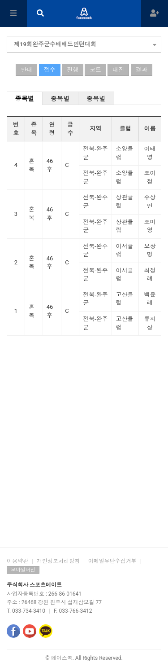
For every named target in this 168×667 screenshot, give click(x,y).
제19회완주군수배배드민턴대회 (85, 43)
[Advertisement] (84, 454)
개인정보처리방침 (58, 561)
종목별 (24, 98)
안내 (26, 69)
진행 (72, 69)
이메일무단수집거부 (112, 561)
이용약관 (17, 561)
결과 (141, 69)
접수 (50, 69)
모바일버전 (23, 570)
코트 (95, 69)
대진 (118, 69)
